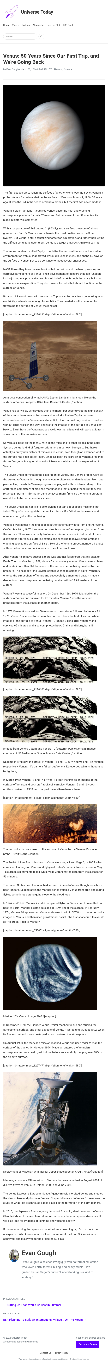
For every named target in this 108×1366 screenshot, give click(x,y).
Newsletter (38, 25)
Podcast (26, 25)
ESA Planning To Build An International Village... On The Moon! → (44, 1319)
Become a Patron (88, 1344)
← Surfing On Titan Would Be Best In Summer (32, 1305)
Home (6, 25)
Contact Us (45, 1353)
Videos (15, 25)
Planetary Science (63, 69)
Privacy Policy (61, 1353)
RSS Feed (68, 25)
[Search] (41, 36)
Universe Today (30, 12)
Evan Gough (12, 69)
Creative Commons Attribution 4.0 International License (66, 1359)
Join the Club (53, 25)
